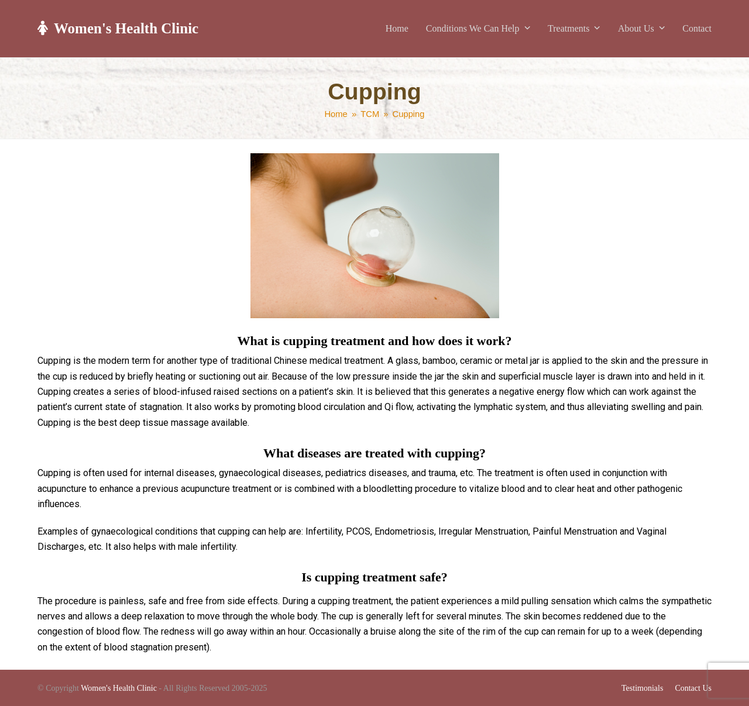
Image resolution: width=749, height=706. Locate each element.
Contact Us (693, 688)
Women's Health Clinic (117, 29)
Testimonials (642, 688)
